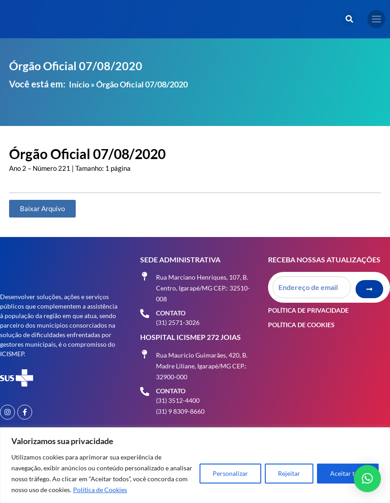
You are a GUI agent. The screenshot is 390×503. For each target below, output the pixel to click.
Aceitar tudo (348, 473)
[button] (349, 19)
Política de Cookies (100, 489)
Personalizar (230, 473)
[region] (195, 465)
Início (79, 84)
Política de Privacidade (308, 309)
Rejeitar (289, 473)
